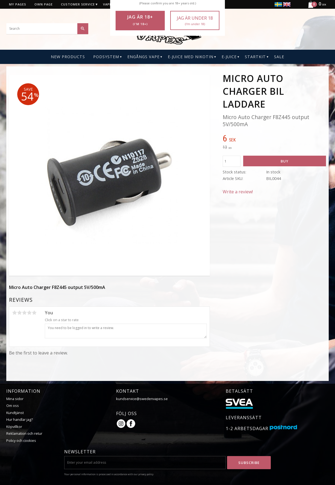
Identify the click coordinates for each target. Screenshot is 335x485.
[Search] (82, 28)
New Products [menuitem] (68, 56)
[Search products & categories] (47, 28)
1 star (14, 312)
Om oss (12, 405)
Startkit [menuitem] (255, 56)
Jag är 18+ (140, 20)
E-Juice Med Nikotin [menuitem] (190, 56)
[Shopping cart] (315, 7)
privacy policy (145, 474)
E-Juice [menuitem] (229, 56)
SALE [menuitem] (279, 56)
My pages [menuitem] (17, 4)
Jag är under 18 (195, 20)
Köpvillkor (14, 426)
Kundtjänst (15, 412)
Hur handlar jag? (19, 419)
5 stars (34, 312)
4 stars (29, 312)
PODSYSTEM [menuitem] (106, 56)
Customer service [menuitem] (78, 4)
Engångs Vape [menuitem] (143, 56)
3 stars (24, 312)
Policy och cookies (21, 440)
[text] (274, 139)
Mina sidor (14, 398)
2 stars (19, 312)
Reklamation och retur (24, 433)
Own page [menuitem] (43, 4)
